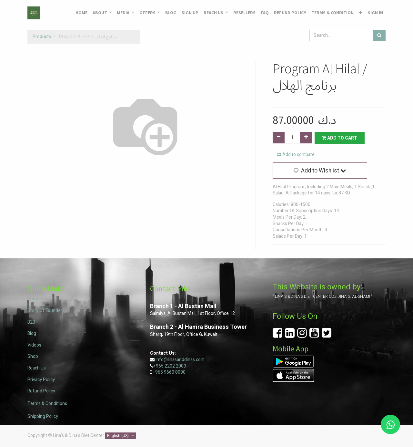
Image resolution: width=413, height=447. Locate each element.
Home (33, 299)
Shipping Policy (42, 416)
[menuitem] (81, 12)
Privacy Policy (41, 379)
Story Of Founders (46, 310)
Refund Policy (41, 391)
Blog (31, 333)
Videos (34, 345)
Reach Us (36, 368)
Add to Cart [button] (340, 137)
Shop (32, 356)
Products (42, 36)
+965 (158, 372)
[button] (360, 12)
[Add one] (306, 137)
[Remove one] (279, 137)
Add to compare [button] (296, 154)
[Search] (379, 35)
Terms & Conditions (47, 403)
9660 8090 (174, 372)
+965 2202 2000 (170, 366)
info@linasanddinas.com (180, 359)
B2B (31, 322)
